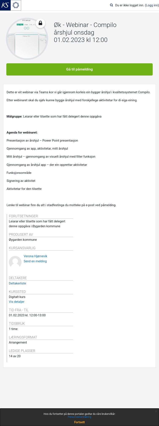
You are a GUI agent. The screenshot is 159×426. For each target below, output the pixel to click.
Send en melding (35, 261)
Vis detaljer (16, 302)
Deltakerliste (17, 283)
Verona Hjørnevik (35, 256)
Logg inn (152, 5)
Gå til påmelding (79, 69)
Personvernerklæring (79, 416)
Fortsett (79, 422)
